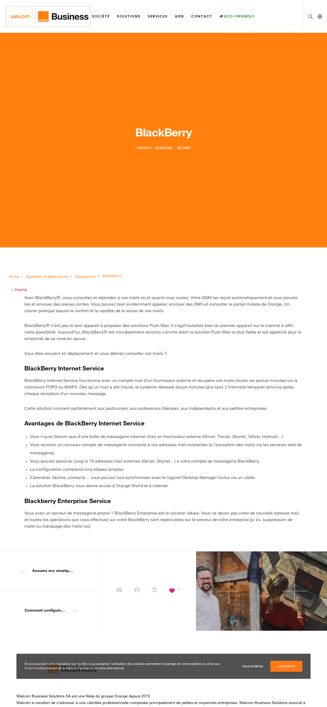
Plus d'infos (252, 666)
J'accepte (286, 666)
